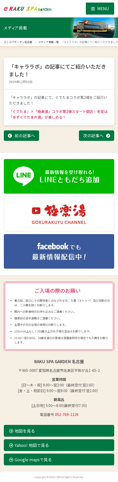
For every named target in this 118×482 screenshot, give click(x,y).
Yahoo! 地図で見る (29, 445)
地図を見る (22, 431)
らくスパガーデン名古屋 (18, 42)
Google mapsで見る (30, 459)
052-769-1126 (66, 414)
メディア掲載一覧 (48, 42)
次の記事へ (93, 135)
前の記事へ (25, 135)
